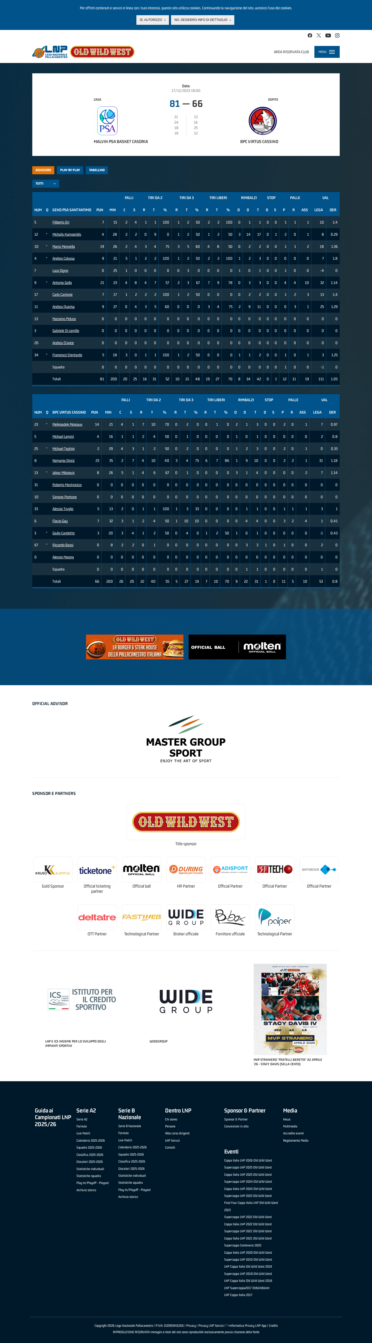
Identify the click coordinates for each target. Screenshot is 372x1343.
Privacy (191, 1326)
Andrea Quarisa (63, 306)
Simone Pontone (64, 497)
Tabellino (97, 170)
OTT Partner (97, 933)
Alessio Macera (63, 557)
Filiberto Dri (60, 222)
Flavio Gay (60, 521)
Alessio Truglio (62, 509)
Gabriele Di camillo (65, 330)
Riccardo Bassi (62, 545)
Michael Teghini (63, 448)
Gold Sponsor (53, 886)
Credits (273, 1326)
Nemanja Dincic (63, 460)
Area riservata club (291, 52)
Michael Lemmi (63, 436)
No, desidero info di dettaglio (200, 20)
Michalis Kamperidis (66, 234)
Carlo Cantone (62, 294)
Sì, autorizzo (151, 20)
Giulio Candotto (63, 533)
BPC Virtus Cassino (259, 141)
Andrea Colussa (63, 258)
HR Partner (186, 886)
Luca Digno (60, 270)
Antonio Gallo (62, 282)
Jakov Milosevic (63, 472)
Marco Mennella (63, 246)
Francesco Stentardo (67, 355)
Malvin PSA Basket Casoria (121, 141)
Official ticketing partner (97, 889)
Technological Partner (141, 933)
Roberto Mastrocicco (67, 485)
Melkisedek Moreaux (67, 424)
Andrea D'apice (63, 343)
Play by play (70, 170)
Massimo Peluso (64, 319)
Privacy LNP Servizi (211, 1326)
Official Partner (230, 886)
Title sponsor (186, 843)
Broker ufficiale (186, 933)
